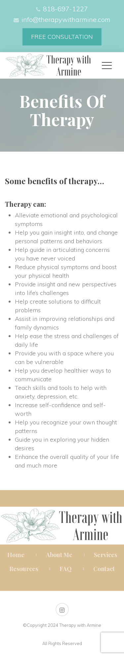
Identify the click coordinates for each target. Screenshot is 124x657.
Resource (23, 569)
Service (105, 555)
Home (15, 555)
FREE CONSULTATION (62, 36)
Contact (104, 569)
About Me (59, 555)
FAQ (66, 569)
